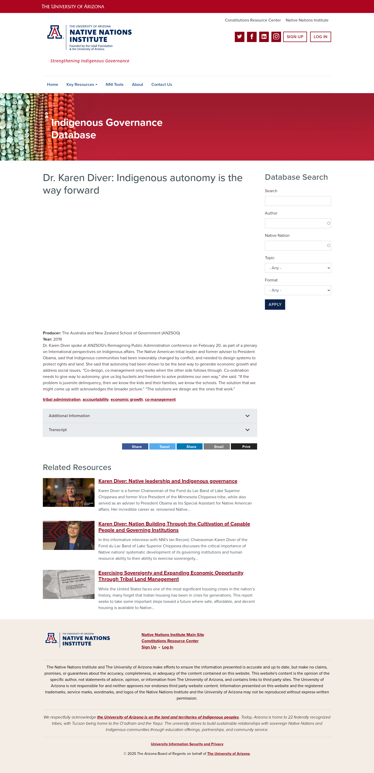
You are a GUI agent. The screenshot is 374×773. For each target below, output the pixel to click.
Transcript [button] (58, 429)
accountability (96, 399)
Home (52, 84)
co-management (160, 399)
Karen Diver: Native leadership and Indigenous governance (167, 481)
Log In (321, 36)
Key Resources (80, 84)
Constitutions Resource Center (253, 20)
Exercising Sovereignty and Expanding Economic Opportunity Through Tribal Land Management (170, 576)
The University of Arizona (228, 753)
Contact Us (161, 84)
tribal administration (62, 399)
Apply (275, 304)
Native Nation (277, 235)
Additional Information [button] (69, 415)
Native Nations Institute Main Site (173, 634)
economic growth (127, 399)
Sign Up (295, 36)
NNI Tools (115, 84)
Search (271, 191)
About (137, 84)
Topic (270, 257)
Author (271, 213)
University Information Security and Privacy (187, 744)
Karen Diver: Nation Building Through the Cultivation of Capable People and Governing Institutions (174, 527)
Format (271, 280)
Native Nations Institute (307, 20)
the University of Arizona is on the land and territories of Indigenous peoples (168, 717)
